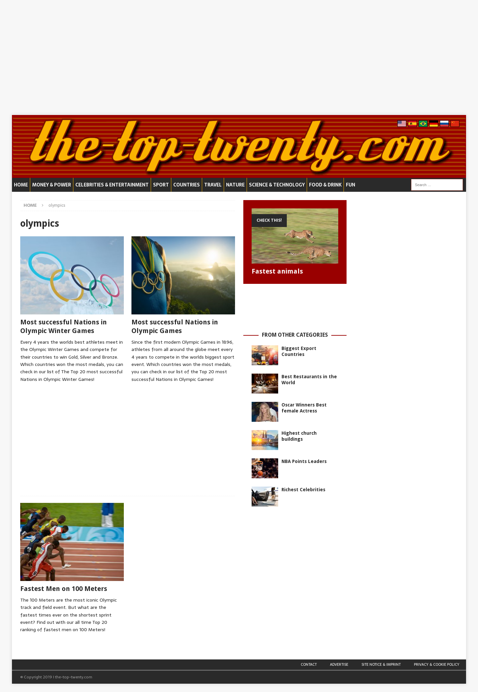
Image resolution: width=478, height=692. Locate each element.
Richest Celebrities (303, 489)
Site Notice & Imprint (381, 664)
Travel (213, 184)
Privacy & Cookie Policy (436, 664)
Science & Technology (277, 184)
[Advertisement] (239, 57)
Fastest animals (277, 271)
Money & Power (51, 184)
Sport (161, 184)
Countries (186, 184)
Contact (309, 664)
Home (21, 184)
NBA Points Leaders (304, 461)
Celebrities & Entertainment (112, 184)
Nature (235, 184)
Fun (350, 184)
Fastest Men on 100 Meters (63, 589)
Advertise (339, 664)
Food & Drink (325, 184)
